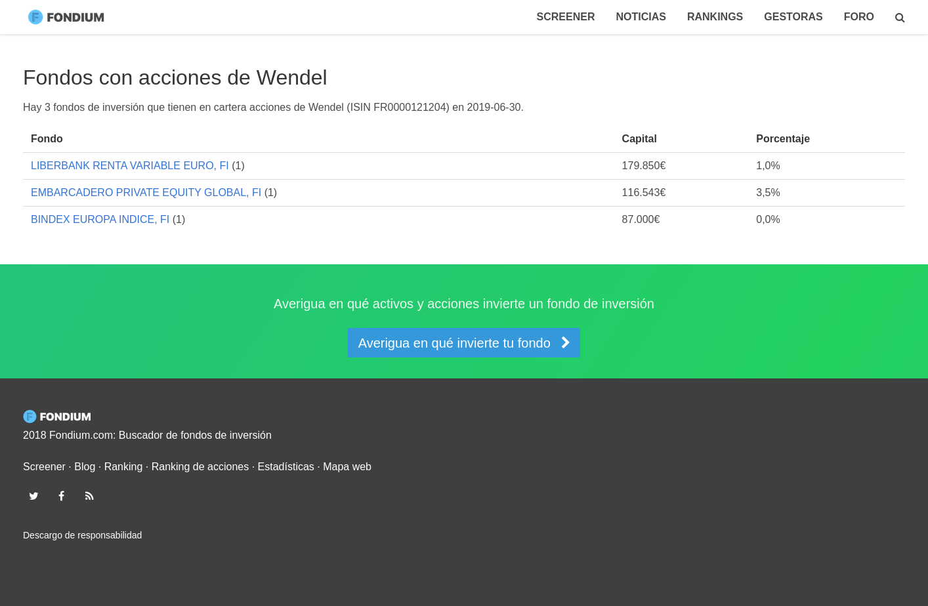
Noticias (640, 16)
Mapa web (347, 466)
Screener (566, 16)
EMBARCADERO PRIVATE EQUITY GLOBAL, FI (146, 192)
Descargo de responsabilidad (82, 535)
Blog (84, 466)
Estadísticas (286, 466)
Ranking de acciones (200, 466)
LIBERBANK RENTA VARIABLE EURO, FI (130, 165)
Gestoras (793, 16)
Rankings (715, 16)
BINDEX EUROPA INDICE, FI (100, 219)
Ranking (123, 466)
